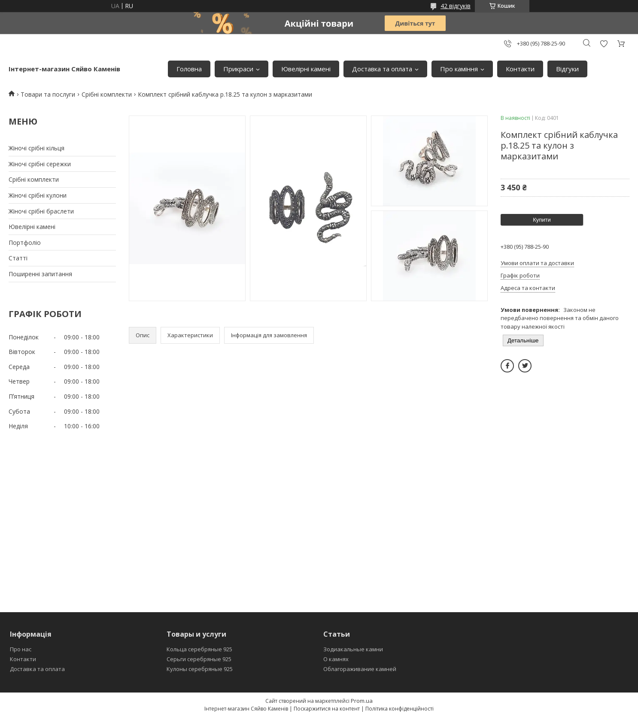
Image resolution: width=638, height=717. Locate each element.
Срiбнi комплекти (34, 179)
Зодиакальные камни (353, 649)
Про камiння (459, 68)
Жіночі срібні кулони (38, 195)
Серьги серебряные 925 (199, 659)
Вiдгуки (567, 68)
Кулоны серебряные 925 (200, 669)
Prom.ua (362, 701)
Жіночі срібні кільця (36, 148)
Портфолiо (25, 242)
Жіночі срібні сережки (40, 164)
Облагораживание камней (359, 669)
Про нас (20, 649)
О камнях (336, 659)
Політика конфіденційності (399, 708)
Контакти (520, 68)
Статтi (18, 258)
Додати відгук (603, 43)
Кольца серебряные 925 (199, 649)
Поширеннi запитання (40, 274)
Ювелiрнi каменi (306, 68)
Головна (189, 68)
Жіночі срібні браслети (41, 211)
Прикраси (238, 68)
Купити (542, 220)
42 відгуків (456, 6)
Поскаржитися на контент (327, 708)
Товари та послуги (48, 94)
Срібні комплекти (107, 94)
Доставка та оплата (382, 68)
